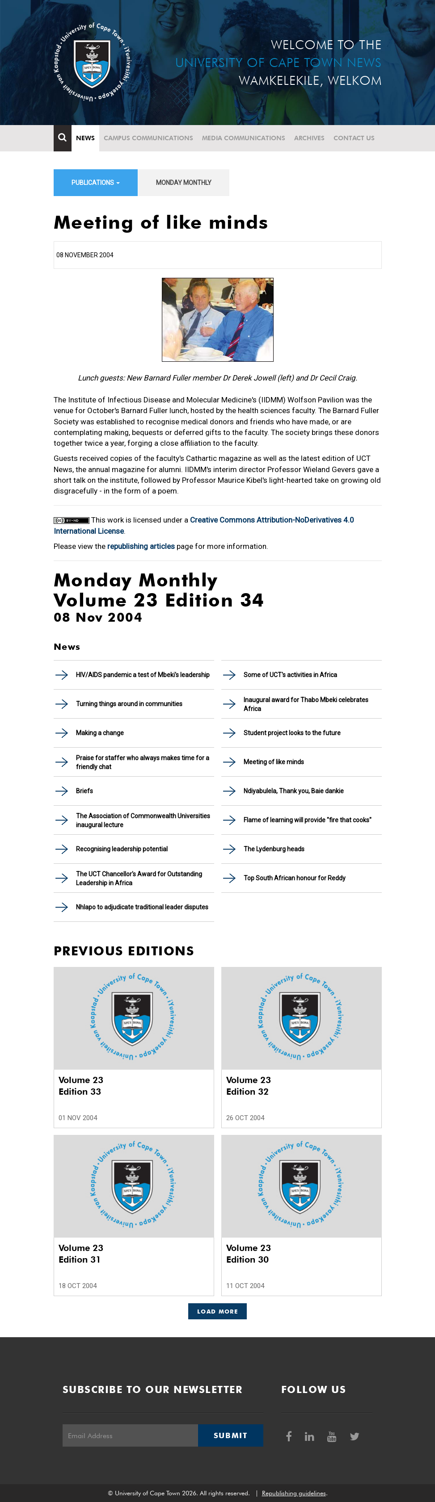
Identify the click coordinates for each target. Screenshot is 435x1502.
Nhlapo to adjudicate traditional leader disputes (142, 907)
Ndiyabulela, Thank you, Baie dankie (294, 791)
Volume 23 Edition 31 (81, 1254)
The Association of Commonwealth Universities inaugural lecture (143, 820)
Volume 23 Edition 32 (248, 1086)
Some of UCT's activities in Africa (290, 674)
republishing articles (141, 546)
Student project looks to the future (292, 732)
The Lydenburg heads (274, 849)
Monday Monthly (183, 182)
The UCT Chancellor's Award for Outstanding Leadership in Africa (139, 878)
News (85, 138)
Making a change (100, 732)
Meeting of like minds (274, 762)
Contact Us (354, 138)
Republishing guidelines (294, 1493)
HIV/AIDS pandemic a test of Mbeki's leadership (143, 674)
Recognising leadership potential (122, 849)
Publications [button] (96, 182)
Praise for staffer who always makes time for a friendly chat (142, 762)
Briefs (84, 791)
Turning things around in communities (129, 703)
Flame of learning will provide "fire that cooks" (308, 820)
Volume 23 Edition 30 (248, 1254)
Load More (217, 1311)
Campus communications (148, 138)
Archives (309, 138)
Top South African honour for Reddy (295, 878)
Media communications (243, 138)
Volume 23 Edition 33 (81, 1086)
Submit (231, 1435)
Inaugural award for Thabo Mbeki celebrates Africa (306, 704)
